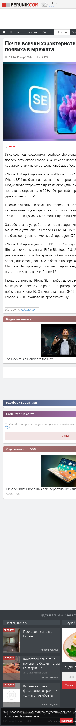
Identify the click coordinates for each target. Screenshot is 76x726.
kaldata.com (28, 309)
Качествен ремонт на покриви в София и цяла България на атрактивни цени (41, 665)
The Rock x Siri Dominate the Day (29, 359)
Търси (69, 685)
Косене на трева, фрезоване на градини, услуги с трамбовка (40, 690)
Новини (62, 32)
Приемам (66, 720)
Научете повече (29, 716)
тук (7, 427)
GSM (12, 146)
